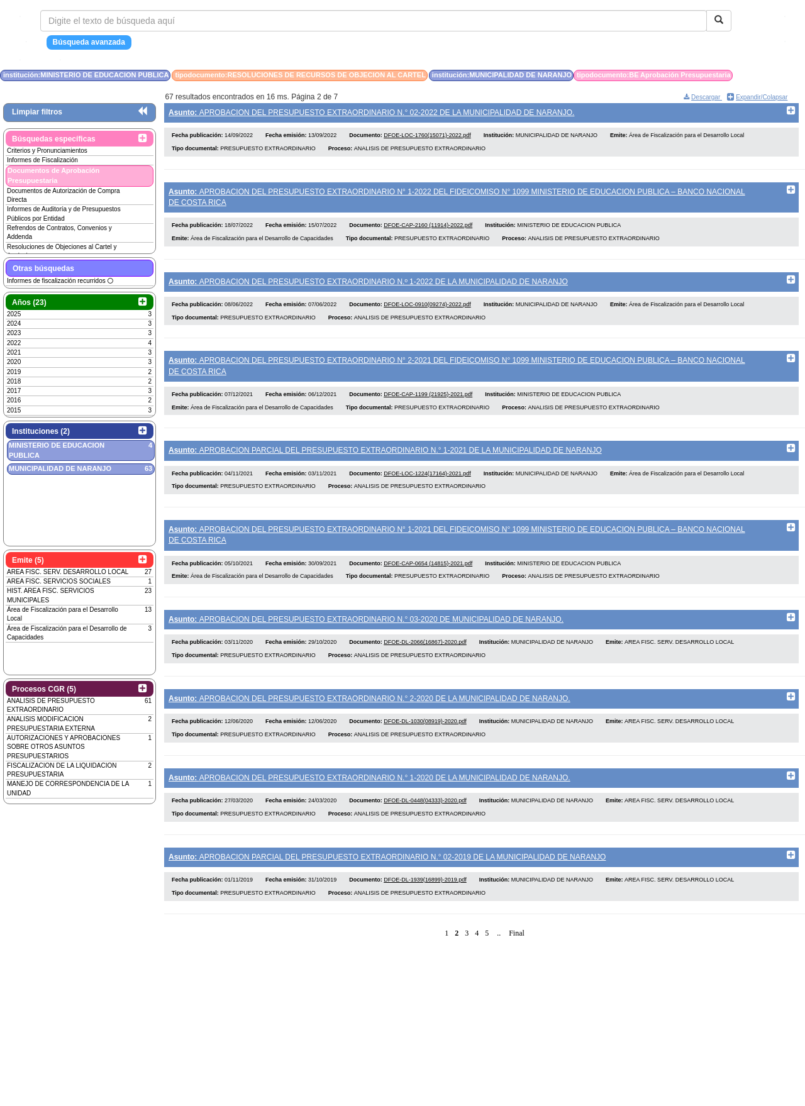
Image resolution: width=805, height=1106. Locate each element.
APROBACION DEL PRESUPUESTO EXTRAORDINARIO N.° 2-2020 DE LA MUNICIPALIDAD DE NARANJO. (369, 713)
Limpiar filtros (37, 112)
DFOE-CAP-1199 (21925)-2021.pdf (428, 402)
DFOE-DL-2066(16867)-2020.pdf (425, 657)
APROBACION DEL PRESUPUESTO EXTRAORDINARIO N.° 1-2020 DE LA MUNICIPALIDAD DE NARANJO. (369, 794)
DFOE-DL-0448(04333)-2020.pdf (425, 819)
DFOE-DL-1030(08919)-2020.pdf (425, 738)
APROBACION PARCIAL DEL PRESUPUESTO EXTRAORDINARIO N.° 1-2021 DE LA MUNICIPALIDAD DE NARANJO (385, 459)
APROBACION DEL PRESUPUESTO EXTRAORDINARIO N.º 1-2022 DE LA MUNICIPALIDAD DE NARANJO (368, 285)
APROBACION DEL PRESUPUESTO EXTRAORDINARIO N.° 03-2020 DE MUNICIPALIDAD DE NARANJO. (366, 632)
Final (517, 953)
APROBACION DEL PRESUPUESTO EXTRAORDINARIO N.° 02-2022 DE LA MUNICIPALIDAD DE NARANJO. (371, 112)
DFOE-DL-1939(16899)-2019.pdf (425, 901)
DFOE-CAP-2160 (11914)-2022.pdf (428, 229)
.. (498, 953)
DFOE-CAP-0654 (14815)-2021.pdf (428, 576)
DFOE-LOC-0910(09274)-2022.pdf (427, 310)
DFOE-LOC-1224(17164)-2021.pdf (427, 483)
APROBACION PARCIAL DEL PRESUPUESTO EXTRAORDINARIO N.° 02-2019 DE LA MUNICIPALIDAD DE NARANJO (387, 875)
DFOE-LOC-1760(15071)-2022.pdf (427, 137)
